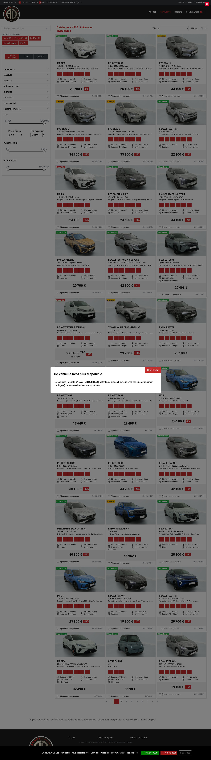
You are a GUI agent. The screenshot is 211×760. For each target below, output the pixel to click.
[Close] (207, 4)
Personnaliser (185, 753)
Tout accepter (150, 753)
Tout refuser (169, 753)
